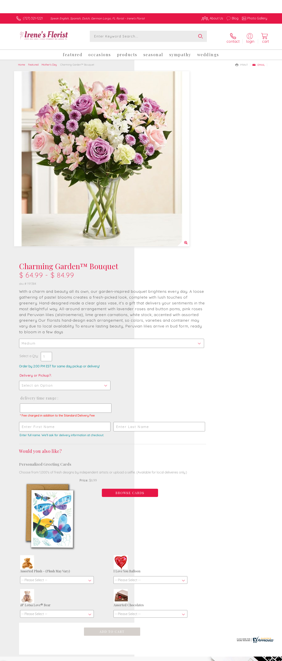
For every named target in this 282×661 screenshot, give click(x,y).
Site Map (256, 657)
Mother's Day (49, 61)
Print (241, 62)
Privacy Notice (203, 657)
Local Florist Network (232, 657)
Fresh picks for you (105, 527)
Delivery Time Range (160, 221)
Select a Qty (150, 179)
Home (21, 61)
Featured (33, 61)
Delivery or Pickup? (157, 199)
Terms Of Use (179, 657)
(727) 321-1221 (33, 18)
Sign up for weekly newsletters (191, 525)
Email (258, 62)
